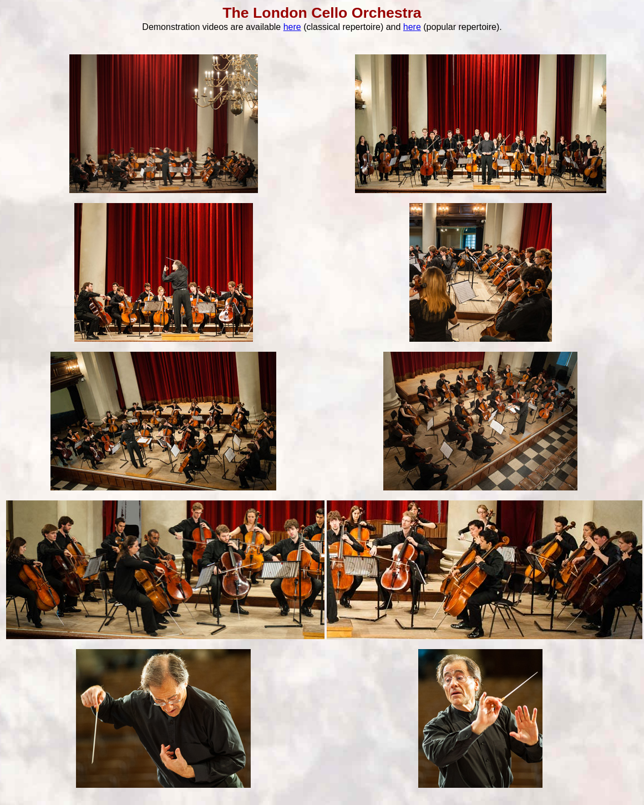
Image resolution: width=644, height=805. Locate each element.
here (292, 27)
